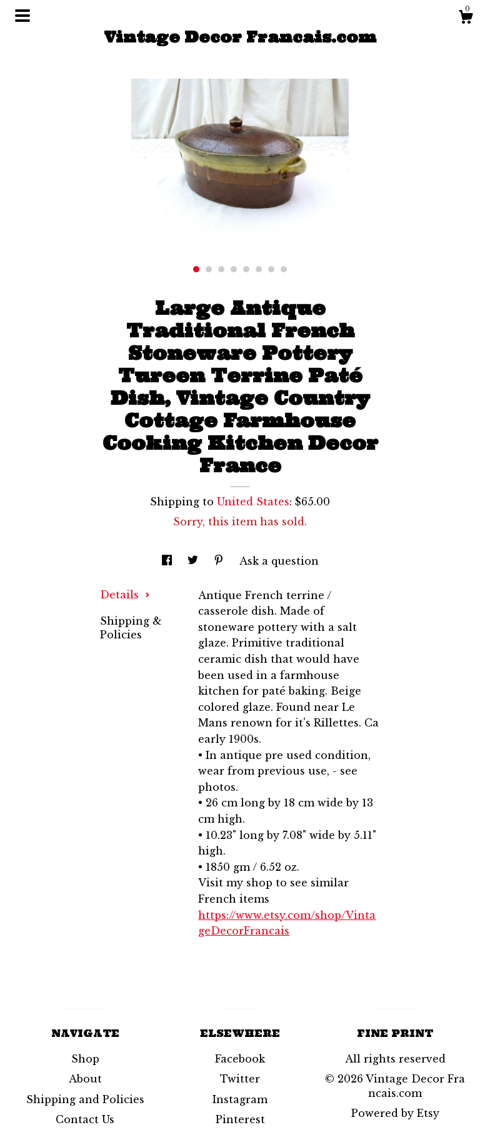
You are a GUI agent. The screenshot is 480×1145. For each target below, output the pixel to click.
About (85, 1079)
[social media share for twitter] (194, 561)
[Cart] (465, 18)
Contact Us (85, 1119)
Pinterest (240, 1119)
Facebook (240, 1059)
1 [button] (196, 269)
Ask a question (279, 561)
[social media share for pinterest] (220, 561)
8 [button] (284, 269)
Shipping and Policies (85, 1099)
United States (253, 501)
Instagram (240, 1099)
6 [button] (259, 269)
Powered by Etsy (395, 1113)
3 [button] (221, 269)
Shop (85, 1059)
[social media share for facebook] (168, 561)
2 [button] (209, 269)
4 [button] (234, 269)
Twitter (240, 1079)
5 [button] (246, 269)
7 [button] (271, 269)
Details (125, 594)
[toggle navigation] (22, 15)
